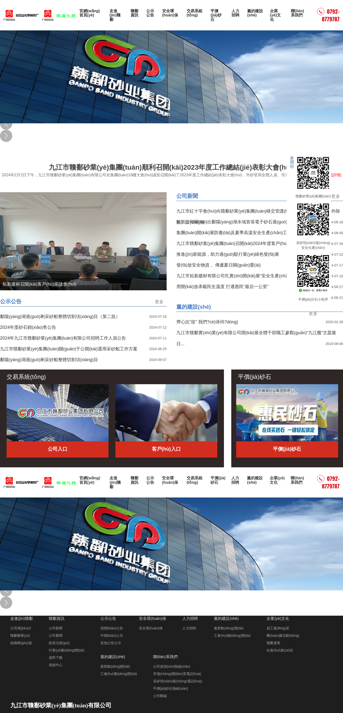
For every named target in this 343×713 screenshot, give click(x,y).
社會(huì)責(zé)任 (280, 650)
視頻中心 (55, 665)
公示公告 (150, 13)
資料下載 (55, 658)
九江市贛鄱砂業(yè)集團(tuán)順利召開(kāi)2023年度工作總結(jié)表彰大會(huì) (171, 171)
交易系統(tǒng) (194, 13)
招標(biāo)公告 (111, 628)
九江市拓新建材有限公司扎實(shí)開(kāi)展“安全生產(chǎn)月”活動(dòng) (247, 275)
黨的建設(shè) (255, 13)
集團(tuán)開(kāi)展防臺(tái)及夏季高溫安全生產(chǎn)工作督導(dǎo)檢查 (247, 232)
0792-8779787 (328, 15)
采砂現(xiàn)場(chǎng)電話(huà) (177, 681)
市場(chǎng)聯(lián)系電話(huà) (177, 674)
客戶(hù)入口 (166, 449)
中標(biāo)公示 (111, 635)
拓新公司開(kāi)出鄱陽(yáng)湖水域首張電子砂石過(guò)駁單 (236, 221)
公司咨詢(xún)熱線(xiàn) (171, 666)
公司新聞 (187, 196)
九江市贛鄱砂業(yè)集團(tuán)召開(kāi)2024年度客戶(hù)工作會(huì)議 (245, 243)
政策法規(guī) (59, 643)
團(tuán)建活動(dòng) (283, 635)
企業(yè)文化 (275, 15)
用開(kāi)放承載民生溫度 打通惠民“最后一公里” (222, 286)
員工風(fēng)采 (278, 628)
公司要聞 (55, 635)
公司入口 (57, 449)
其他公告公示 (110, 643)
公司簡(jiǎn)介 (21, 628)
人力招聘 (235, 13)
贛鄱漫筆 (273, 643)
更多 (335, 196)
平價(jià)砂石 (215, 15)
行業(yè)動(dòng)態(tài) (66, 650)
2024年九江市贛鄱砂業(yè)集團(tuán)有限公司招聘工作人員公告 (63, 338)
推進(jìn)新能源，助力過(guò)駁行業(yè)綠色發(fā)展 (227, 254)
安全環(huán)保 (170, 13)
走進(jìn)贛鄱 (114, 15)
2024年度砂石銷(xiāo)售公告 (28, 327)
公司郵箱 (160, 696)
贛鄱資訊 (134, 13)
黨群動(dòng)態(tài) (229, 628)
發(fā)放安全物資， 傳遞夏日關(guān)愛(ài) (218, 265)
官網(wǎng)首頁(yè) (89, 13)
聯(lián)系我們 (297, 13)
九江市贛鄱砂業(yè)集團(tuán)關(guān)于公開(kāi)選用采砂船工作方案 (68, 348)
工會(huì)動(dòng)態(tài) (232, 635)
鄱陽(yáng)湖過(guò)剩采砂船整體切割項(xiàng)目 (49, 359)
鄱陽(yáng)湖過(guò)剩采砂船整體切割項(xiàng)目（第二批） (60, 316)
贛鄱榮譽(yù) (20, 635)
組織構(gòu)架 (21, 643)
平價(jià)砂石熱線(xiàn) (170, 688)
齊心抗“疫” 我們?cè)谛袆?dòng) (207, 321)
